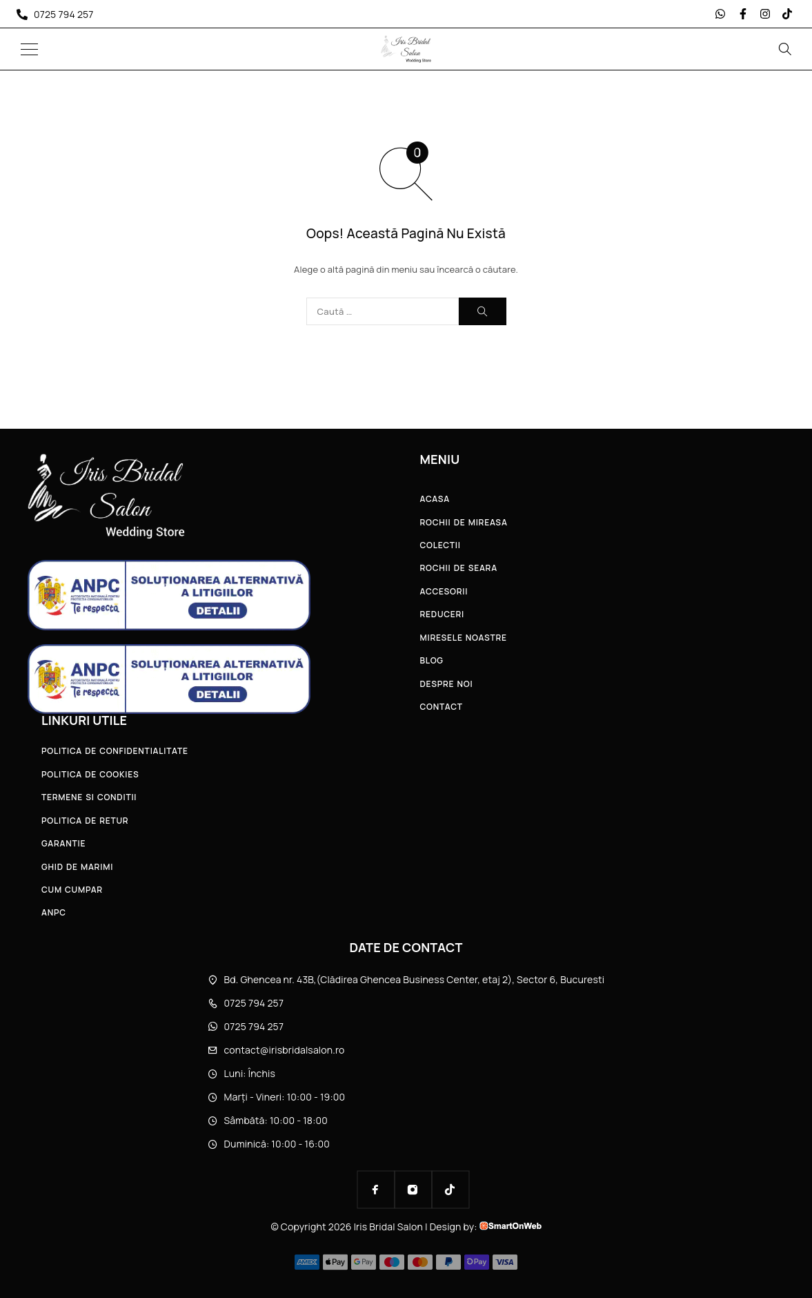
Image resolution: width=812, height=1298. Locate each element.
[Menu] (29, 49)
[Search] (784, 49)
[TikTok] (450, 1189)
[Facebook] (376, 1189)
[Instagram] (413, 1189)
